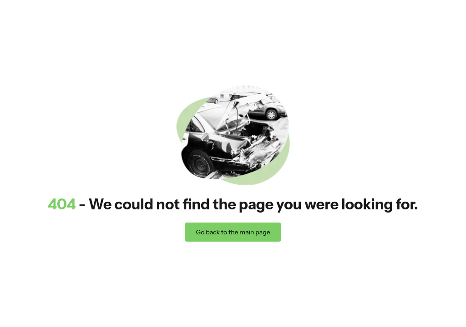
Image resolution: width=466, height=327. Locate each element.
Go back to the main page (233, 232)
